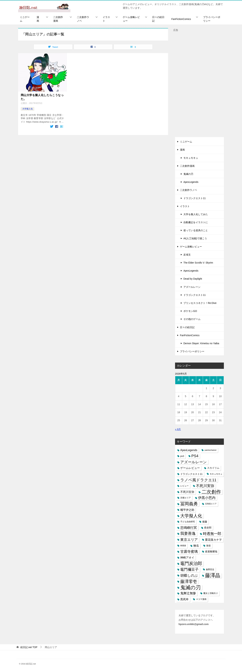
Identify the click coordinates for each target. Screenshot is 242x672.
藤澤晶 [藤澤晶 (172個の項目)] (212, 575)
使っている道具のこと (195, 230)
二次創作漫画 (58, 19)
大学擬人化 (27, 109)
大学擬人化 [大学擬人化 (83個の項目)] (191, 515)
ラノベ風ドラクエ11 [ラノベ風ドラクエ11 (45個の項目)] (198, 480)
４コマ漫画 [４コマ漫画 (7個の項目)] (201, 599)
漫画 (38, 19)
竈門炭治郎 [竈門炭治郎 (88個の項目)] (191, 563)
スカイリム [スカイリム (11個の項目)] (213, 467)
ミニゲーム (25, 19)
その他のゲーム (192, 319)
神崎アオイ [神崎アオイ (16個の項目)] (187, 557)
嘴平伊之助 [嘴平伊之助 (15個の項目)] (187, 509)
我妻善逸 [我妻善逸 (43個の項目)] (188, 533)
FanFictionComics (181, 19)
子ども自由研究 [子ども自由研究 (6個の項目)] (187, 522)
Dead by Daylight (192, 278)
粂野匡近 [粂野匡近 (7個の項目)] (210, 569)
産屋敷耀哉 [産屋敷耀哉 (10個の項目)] (211, 551)
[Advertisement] (199, 84)
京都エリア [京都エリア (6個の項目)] (185, 498)
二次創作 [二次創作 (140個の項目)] (211, 491)
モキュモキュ (190, 157)
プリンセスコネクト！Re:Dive (200, 303)
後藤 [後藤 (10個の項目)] (204, 521)
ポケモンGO (190, 311)
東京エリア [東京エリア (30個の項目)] (189, 540)
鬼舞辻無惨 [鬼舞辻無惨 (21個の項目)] (188, 593)
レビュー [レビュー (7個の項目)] (184, 486)
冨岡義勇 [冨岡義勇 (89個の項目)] (189, 503)
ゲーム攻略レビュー (131, 19)
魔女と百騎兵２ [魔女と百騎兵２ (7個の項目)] (210, 593)
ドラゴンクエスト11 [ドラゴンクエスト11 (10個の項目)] (191, 474)
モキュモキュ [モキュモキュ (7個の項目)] (216, 474)
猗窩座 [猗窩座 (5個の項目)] (183, 546)
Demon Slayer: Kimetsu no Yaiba (201, 343)
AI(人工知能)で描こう (195, 238)
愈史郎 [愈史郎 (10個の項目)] (207, 527)
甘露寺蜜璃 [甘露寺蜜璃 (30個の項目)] (189, 551)
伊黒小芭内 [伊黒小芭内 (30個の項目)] (206, 498)
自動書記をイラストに (195, 222)
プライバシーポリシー (211, 19)
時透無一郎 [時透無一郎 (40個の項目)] (212, 534)
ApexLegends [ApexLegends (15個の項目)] (188, 450)
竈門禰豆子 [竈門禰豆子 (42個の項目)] (189, 569)
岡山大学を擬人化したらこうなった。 (42, 97)
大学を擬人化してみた (195, 214)
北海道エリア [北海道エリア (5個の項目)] (211, 504)
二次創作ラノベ (83, 19)
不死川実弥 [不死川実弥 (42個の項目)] (205, 486)
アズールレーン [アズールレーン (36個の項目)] (193, 462)
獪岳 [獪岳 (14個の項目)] (196, 545)
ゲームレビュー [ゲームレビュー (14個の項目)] (190, 467)
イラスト (106, 19)
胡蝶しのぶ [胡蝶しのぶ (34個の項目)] (189, 575)
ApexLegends (190, 182)
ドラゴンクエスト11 (194, 198)
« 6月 (178, 429)
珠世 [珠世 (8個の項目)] (208, 545)
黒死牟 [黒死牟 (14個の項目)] (184, 599)
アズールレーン (192, 287)
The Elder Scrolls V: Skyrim (198, 262)
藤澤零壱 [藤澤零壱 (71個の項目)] (188, 581)
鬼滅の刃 (188, 174)
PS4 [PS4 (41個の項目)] (194, 456)
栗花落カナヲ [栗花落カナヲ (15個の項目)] (213, 539)
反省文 (187, 254)
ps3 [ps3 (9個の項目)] (182, 456)
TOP (28, 647)
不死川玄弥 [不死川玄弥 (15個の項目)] (187, 491)
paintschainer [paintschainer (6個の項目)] (211, 450)
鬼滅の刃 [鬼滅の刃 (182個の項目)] (190, 587)
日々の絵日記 (158, 19)
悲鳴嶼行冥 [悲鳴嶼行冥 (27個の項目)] (188, 527)
